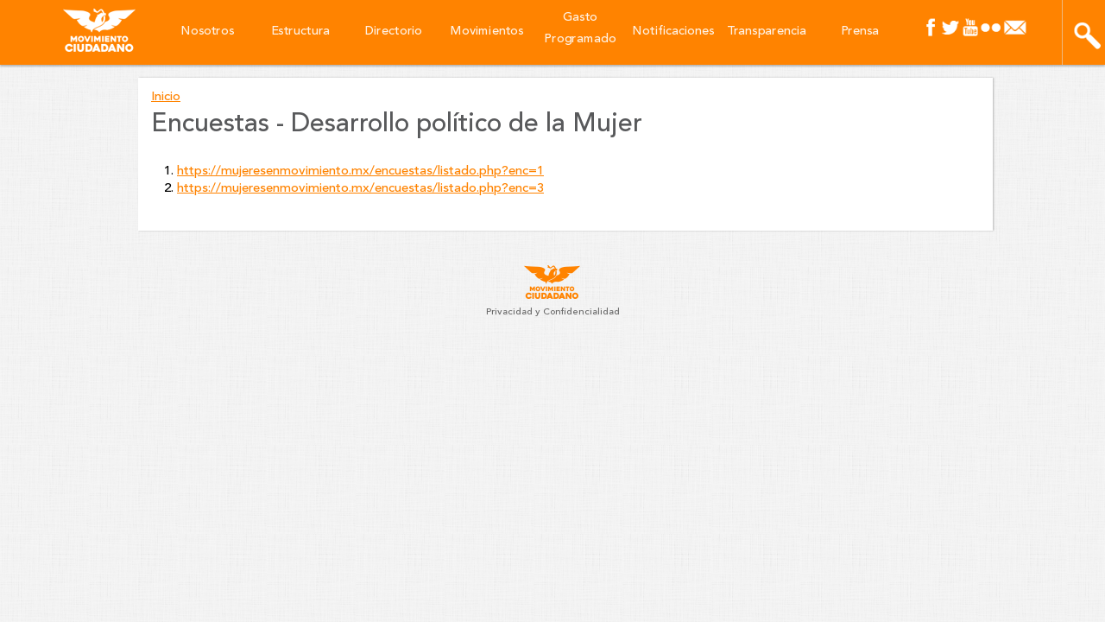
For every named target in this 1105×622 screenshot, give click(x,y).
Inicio (165, 97)
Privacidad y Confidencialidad (553, 312)
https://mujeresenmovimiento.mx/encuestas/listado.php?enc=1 (360, 171)
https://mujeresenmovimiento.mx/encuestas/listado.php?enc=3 (360, 188)
